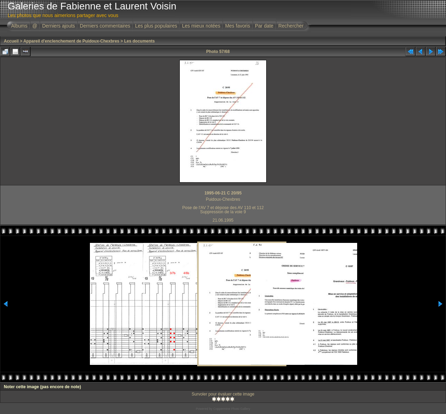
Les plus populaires (156, 26)
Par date (264, 26)
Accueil (11, 41)
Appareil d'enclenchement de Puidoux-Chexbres (71, 41)
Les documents (139, 41)
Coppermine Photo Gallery (231, 409)
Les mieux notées (201, 26)
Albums (19, 26)
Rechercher (290, 26)
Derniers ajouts (58, 26)
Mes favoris (237, 26)
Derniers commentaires (105, 26)
